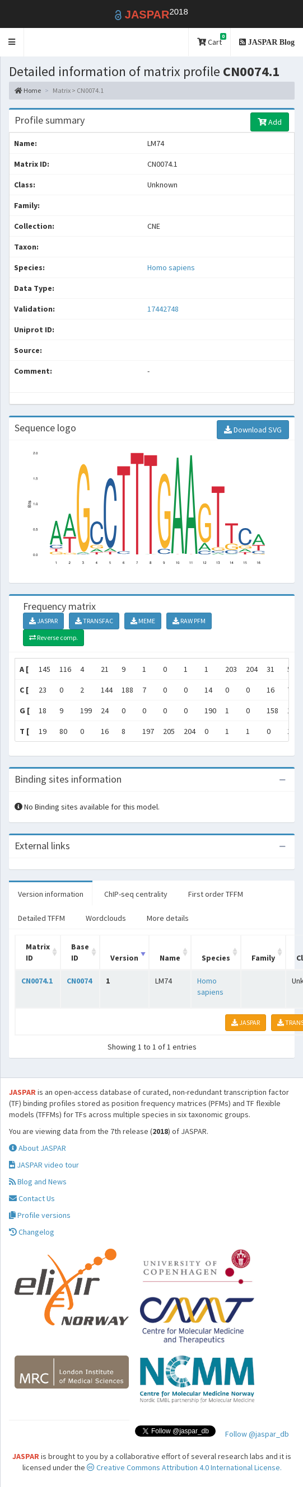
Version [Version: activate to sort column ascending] (124, 958)
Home (28, 90)
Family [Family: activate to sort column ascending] (263, 958)
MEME (142, 621)
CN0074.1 (37, 981)
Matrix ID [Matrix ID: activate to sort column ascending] (38, 952)
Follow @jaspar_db (257, 1434)
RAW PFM (189, 621)
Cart (211, 40)
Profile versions (40, 1215)
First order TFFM (215, 894)
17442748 (163, 309)
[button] (12, 42)
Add (270, 122)
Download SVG (253, 430)
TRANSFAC (94, 621)
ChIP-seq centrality (135, 894)
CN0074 (79, 981)
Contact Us (32, 1198)
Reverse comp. (53, 637)
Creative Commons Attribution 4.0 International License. (184, 1467)
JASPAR (43, 621)
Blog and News (38, 1182)
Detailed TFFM (41, 918)
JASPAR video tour (44, 1165)
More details (168, 918)
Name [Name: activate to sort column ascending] (170, 958)
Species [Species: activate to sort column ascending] (216, 958)
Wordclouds (106, 918)
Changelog (31, 1232)
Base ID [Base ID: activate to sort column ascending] (80, 952)
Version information (50, 894)
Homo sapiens (171, 267)
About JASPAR (37, 1148)
